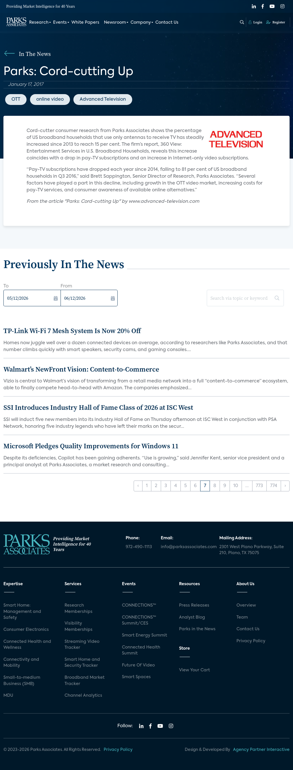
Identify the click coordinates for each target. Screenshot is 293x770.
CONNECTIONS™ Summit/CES (139, 620)
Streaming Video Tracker (82, 645)
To (6, 286)
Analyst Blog (192, 617)
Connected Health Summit (141, 650)
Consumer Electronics (26, 630)
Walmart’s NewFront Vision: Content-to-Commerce (81, 369)
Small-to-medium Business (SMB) (21, 681)
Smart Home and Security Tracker (82, 663)
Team (242, 617)
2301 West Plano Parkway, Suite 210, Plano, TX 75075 (251, 550)
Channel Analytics (83, 696)
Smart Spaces (136, 677)
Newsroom (115, 22)
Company (141, 22)
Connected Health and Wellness (27, 645)
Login (255, 22)
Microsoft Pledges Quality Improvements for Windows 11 (90, 446)
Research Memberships (79, 608)
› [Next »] (285, 486)
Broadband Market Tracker (85, 681)
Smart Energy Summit (144, 635)
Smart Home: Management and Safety (22, 611)
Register (275, 22)
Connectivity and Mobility (21, 663)
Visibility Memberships (79, 626)
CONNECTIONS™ (139, 605)
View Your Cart (194, 670)
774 (273, 486)
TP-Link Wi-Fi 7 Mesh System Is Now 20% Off (72, 330)
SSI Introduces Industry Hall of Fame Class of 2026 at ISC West (98, 407)
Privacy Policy (250, 641)
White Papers (85, 22)
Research (39, 22)
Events (60, 22)
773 (259, 486)
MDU (8, 696)
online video (50, 99)
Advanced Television (103, 99)
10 (235, 486)
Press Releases (194, 605)
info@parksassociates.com (186, 547)
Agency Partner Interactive (261, 750)
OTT (15, 99)
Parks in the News (197, 629)
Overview (246, 605)
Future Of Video (138, 665)
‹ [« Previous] (138, 486)
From (66, 286)
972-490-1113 (139, 547)
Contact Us (166, 22)
